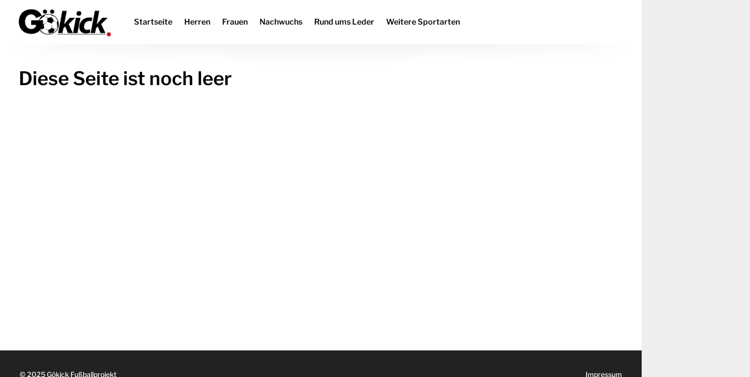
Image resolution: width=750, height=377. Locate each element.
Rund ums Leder (344, 22)
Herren (197, 22)
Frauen (235, 22)
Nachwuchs (281, 22)
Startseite (153, 22)
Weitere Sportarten (423, 22)
